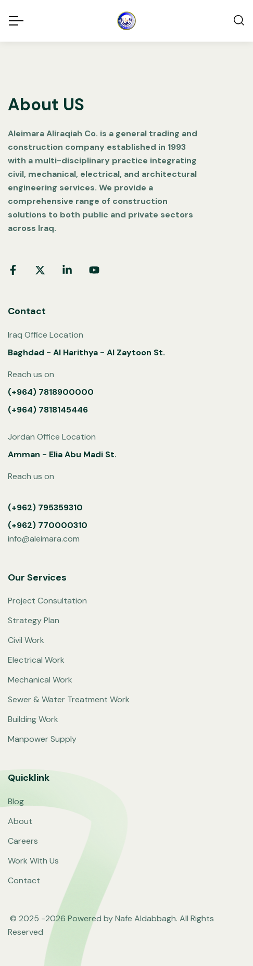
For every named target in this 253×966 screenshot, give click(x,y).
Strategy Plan (33, 620)
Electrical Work (36, 659)
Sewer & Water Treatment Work (69, 699)
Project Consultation (47, 600)
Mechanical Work (40, 679)
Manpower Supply (42, 738)
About (20, 821)
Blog (16, 801)
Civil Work (26, 640)
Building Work (33, 719)
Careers (23, 840)
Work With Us (33, 860)
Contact (24, 880)
